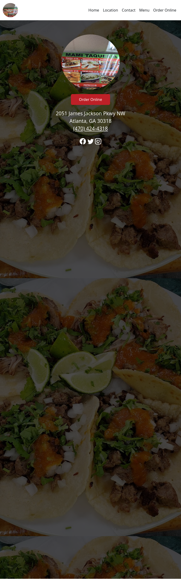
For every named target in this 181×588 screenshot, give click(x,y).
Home (93, 10)
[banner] (90, 299)
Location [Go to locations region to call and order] (110, 10)
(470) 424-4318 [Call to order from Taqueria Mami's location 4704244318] (90, 128)
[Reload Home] (10, 10)
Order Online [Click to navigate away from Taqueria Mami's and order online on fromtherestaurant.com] (90, 99)
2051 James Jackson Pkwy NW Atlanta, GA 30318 (90, 121)
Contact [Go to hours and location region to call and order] (129, 10)
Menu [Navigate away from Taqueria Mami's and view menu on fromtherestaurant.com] (144, 10)
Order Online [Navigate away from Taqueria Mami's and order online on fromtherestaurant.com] (164, 10)
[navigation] (90, 10)
